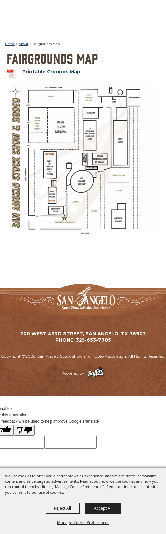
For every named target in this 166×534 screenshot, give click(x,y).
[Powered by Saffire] (96, 373)
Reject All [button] (62, 508)
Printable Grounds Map (51, 72)
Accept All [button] (103, 508)
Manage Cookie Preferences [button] (83, 522)
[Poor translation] (24, 430)
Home (10, 44)
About (23, 44)
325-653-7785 (93, 340)
